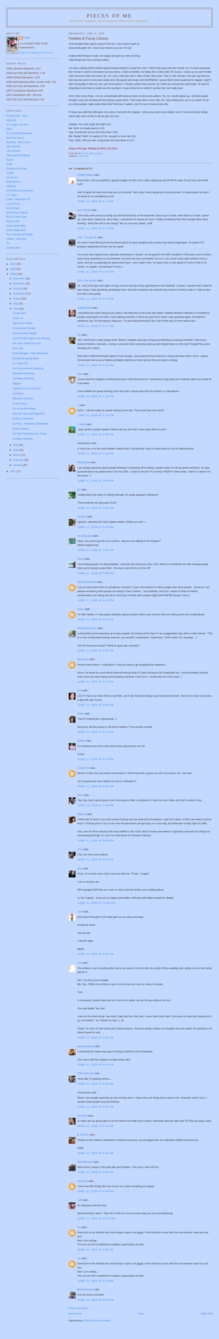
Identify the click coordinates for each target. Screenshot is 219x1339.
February (18, 460)
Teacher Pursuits (86, 581)
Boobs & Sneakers (23, 418)
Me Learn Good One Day (27, 343)
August (17, 298)
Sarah (80, 558)
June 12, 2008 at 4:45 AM (95, 1083)
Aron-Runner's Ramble (19, 133)
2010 (13, 264)
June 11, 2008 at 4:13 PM (95, 600)
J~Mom (81, 424)
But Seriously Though (25, 333)
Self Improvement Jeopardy (28, 368)
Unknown (82, 1181)
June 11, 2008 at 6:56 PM (95, 786)
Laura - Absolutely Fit (18, 199)
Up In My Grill (20, 363)
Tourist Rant (19, 313)
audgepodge (84, 307)
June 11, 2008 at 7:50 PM (95, 805)
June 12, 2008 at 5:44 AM (95, 1125)
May (16, 444)
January (18, 465)
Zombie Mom (13, 247)
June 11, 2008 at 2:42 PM (95, 415)
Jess (79, 373)
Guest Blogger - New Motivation (30, 353)
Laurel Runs (13, 203)
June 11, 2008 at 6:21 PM (95, 731)
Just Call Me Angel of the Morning (31, 338)
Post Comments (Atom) (97, 1320)
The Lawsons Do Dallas (19, 234)
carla (80, 911)
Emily (9, 164)
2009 (13, 269)
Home (141, 1313)
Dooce (10, 159)
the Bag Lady (84, 535)
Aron (79, 849)
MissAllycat (83, 462)
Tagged (17, 383)
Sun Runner (84, 210)
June (16, 308)
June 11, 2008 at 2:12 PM (95, 228)
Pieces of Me (109, 16)
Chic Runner (13, 150)
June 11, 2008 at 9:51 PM (95, 859)
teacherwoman (85, 1046)
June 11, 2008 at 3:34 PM (95, 527)
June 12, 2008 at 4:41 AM (95, 1064)
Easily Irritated (20, 428)
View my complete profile (36, 53)
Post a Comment (78, 1308)
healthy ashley (85, 174)
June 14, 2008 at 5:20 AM (95, 1249)
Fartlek (84, 156)
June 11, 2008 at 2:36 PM (95, 396)
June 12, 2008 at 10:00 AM (96, 1218)
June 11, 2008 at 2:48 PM (95, 434)
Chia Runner (13, 146)
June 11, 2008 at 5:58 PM (95, 704)
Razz (80, 795)
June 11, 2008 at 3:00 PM (95, 507)
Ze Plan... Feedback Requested (30, 423)
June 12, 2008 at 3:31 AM (95, 954)
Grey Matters (13, 181)
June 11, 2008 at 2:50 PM (95, 453)
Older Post (207, 1313)
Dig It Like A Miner (23, 323)
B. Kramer (83, 1134)
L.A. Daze (11, 194)
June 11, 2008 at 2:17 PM (95, 326)
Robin (80, 713)
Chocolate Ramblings (18, 155)
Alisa (9, 128)
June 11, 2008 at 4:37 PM (95, 619)
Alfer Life (11, 120)
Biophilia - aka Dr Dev (18, 142)
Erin (79, 690)
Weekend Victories (23, 398)
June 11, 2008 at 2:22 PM (95, 365)
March (17, 454)
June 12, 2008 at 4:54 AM (95, 1106)
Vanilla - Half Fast (16, 238)
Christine (82, 1115)
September (19, 293)
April (16, 449)
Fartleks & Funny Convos (27, 388)
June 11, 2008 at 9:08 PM (95, 840)
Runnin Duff (12, 221)
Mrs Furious (13, 208)
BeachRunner (85, 1161)
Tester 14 (18, 318)
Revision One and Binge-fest (29, 413)
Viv (79, 1227)
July (15, 303)
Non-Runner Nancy (17, 212)
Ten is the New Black (24, 408)
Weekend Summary (24, 373)
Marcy (80, 609)
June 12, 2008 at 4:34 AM (95, 1037)
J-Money (11, 186)
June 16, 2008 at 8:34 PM (95, 1299)
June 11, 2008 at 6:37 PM (95, 759)
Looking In (18, 393)
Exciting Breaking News (26, 358)
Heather (81, 516)
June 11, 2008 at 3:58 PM (95, 573)
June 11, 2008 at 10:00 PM (96, 902)
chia (79, 962)
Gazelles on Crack (16, 168)
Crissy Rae (83, 767)
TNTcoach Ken (85, 1073)
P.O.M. (26, 38)
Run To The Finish (16, 216)
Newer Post (75, 1313)
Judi (79, 1199)
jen (79, 489)
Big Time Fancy (15, 137)
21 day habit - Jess (16, 115)
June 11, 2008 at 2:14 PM (95, 271)
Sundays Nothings (23, 438)
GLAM (9, 172)
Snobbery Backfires (23, 378)
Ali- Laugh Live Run (17, 124)
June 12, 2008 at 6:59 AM (95, 1172)
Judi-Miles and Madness (19, 190)
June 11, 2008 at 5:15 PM (95, 681)
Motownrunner (85, 1289)
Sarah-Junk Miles (16, 225)
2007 (13, 471)
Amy (79, 868)
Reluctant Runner (87, 628)
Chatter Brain (20, 403)
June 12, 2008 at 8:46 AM (95, 1191)
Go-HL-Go (12, 177)
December (19, 278)
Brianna (81, 814)
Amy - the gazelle (87, 237)
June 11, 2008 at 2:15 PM (95, 298)
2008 (13, 274)
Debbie (81, 740)
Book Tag (18, 348)
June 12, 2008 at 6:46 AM (95, 1153)
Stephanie (83, 659)
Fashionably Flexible (24, 328)
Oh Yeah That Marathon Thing (29, 433)
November (19, 283)
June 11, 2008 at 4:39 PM (95, 650)
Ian (79, 334)
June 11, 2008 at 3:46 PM (95, 550)
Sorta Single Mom (16, 230)
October (18, 288)
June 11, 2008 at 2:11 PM (95, 201)
